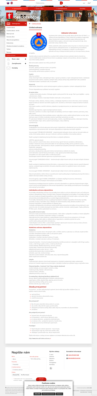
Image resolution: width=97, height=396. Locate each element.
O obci (51, 354)
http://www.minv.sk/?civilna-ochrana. (39, 338)
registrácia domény (13, 392)
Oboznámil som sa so (22, 379)
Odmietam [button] (59, 393)
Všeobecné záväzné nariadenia (15, 46)
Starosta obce (10, 37)
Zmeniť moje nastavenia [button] (48, 393)
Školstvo (9, 52)
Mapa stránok (8, 390)
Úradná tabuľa (11, 27)
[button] (16, 8)
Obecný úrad (10, 34)
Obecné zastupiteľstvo (13, 40)
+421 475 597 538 (73, 355)
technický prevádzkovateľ (11, 393)
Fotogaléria (52, 362)
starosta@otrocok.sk (74, 358)
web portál (14, 390)
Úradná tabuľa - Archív (13, 30)
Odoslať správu (41, 379)
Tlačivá (8, 49)
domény (7, 392)
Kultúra (51, 360)
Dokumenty (10, 43)
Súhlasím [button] (37, 393)
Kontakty (82, 8)
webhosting (20, 390)
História (51, 356)
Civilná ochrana (11, 55)
